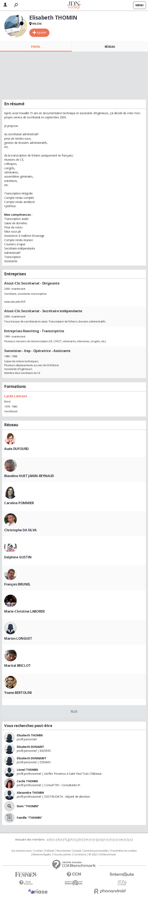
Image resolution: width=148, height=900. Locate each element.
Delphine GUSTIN (18, 557)
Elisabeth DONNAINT (31, 758)
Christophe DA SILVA (20, 530)
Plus (74, 711)
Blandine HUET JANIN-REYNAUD (29, 476)
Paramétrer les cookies (124, 850)
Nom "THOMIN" (28, 806)
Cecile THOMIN (27, 781)
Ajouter (41, 32)
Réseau (110, 47)
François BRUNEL (17, 584)
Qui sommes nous (21, 850)
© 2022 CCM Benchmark (102, 854)
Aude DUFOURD (16, 448)
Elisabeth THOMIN (29, 735)
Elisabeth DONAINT (30, 747)
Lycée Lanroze (15, 396)
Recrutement (64, 850)
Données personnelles (96, 850)
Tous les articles (62, 854)
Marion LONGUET (18, 638)
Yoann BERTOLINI (18, 692)
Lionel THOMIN (27, 770)
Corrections (79, 854)
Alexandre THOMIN (30, 793)
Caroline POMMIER (19, 503)
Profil (35, 47)
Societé (77, 850)
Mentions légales (41, 854)
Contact (38, 850)
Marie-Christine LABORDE (24, 611)
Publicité (49, 850)
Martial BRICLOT (17, 665)
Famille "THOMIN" (29, 818)
